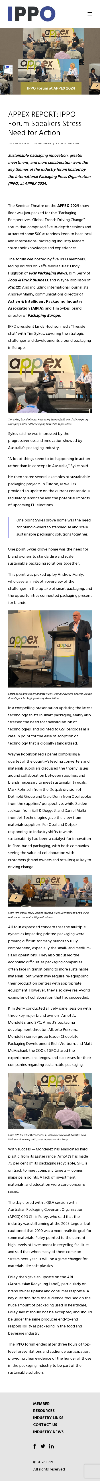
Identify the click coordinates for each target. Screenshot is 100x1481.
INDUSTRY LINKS (48, 1418)
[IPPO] (50, 14)
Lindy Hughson (70, 144)
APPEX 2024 (68, 206)
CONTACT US (45, 1425)
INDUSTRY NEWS (48, 1432)
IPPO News (44, 144)
